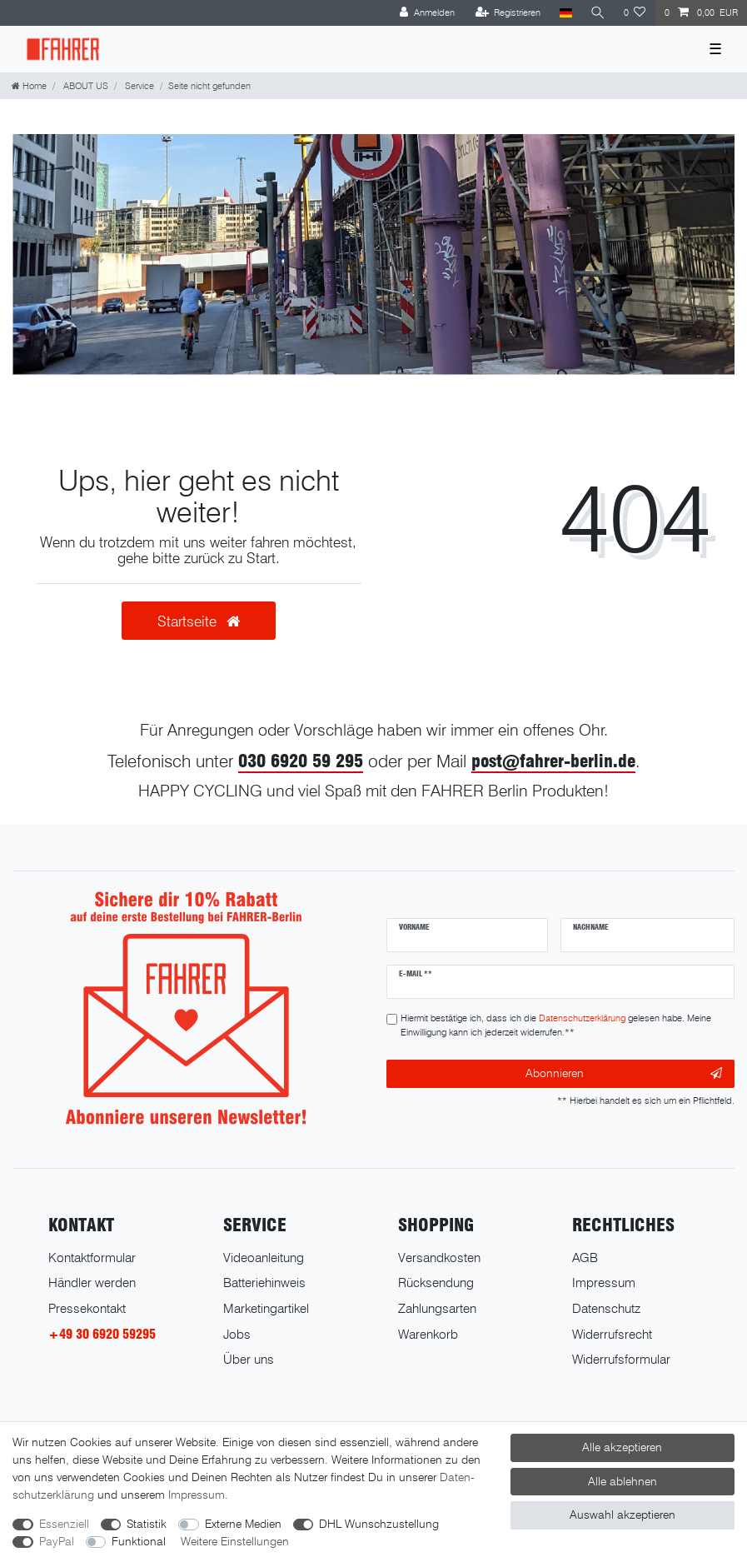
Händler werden (92, 1282)
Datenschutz (606, 1308)
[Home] (29, 86)
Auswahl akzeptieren (622, 1514)
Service (138, 86)
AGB (585, 1257)
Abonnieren (623, 1073)
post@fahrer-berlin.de (553, 761)
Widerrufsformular (621, 1359)
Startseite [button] (198, 621)
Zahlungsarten (437, 1308)
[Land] (565, 13)
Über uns (248, 1359)
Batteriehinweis (264, 1282)
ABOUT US (84, 86)
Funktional (139, 1541)
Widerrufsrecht (612, 1334)
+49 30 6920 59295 (102, 1334)
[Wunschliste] (635, 13)
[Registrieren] (508, 13)
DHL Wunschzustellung (379, 1523)
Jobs (237, 1334)
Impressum (603, 1282)
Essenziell (64, 1523)
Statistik (147, 1523)
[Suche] (598, 13)
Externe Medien (243, 1523)
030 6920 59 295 (300, 761)
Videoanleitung (263, 1257)
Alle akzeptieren (622, 1447)
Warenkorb (428, 1334)
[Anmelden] (427, 13)
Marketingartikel (266, 1308)
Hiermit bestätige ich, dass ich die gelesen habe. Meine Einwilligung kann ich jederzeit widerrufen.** (556, 1025)
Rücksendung (436, 1282)
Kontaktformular (92, 1257)
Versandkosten (439, 1257)
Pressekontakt (87, 1308)
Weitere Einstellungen (235, 1541)
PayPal (56, 1541)
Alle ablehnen (622, 1481)
